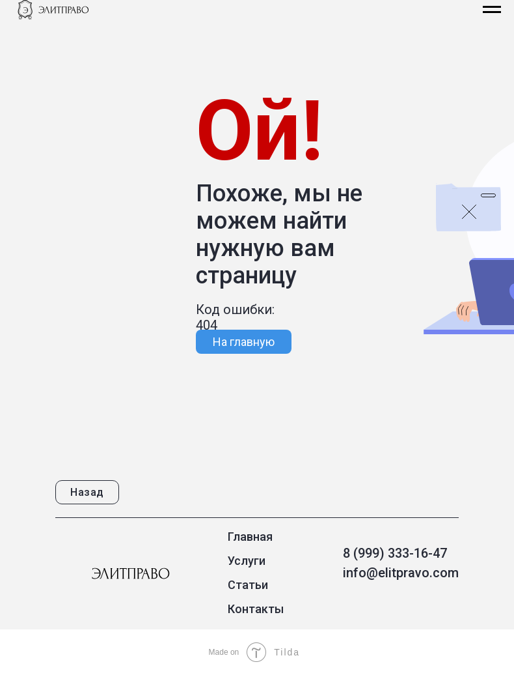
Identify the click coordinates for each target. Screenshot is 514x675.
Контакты (256, 609)
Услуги (246, 560)
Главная (250, 536)
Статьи (248, 585)
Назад (87, 492)
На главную (244, 342)
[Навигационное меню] (492, 10)
